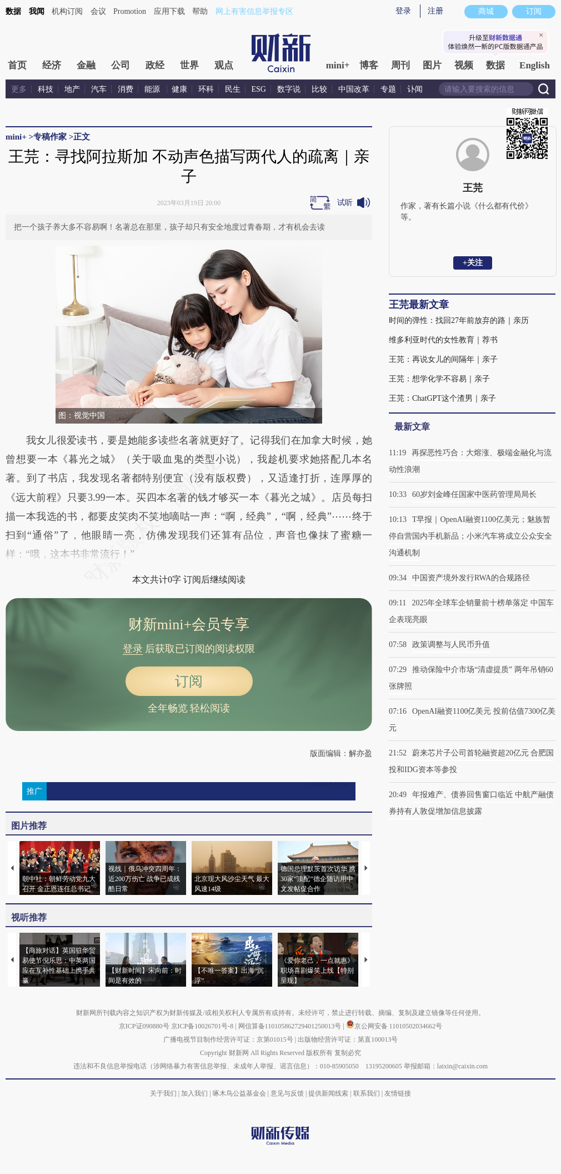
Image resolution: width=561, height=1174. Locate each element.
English (534, 65)
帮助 (200, 11)
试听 (345, 202)
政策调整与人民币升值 (451, 644)
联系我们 (366, 1093)
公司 (120, 65)
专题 (388, 89)
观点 (223, 65)
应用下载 (169, 11)
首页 (17, 65)
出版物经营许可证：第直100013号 (348, 1039)
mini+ (338, 65)
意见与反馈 (287, 1093)
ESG (259, 89)
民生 (233, 89)
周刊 (400, 65)
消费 (125, 89)
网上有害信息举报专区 (254, 11)
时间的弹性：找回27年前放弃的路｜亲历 (459, 320)
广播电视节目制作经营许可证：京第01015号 (228, 1039)
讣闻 (415, 89)
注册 (435, 11)
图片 (432, 65)
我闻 (36, 11)
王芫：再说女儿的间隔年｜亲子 (443, 359)
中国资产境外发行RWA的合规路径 (471, 578)
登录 (403, 11)
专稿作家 (50, 136)
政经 (155, 65)
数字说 (288, 89)
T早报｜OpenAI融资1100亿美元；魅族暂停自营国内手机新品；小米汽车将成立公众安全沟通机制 (470, 536)
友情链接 (397, 1093)
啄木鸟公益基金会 (240, 1093)
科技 (45, 89)
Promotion (129, 11)
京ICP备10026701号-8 (203, 1026)
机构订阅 (67, 11)
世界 (189, 65)
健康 (179, 89)
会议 (98, 11)
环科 (206, 89)
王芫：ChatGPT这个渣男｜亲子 (442, 398)
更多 (19, 89)
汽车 (99, 89)
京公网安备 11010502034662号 (394, 1026)
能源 (153, 89)
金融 (86, 65)
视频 (463, 65)
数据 (13, 11)
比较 (319, 89)
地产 (72, 89)
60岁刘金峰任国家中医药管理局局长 (474, 494)
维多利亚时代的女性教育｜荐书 (443, 340)
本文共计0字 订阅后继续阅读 (189, 579)
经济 (51, 65)
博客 (368, 65)
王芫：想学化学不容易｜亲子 (439, 379)
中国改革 (353, 89)
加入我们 (194, 1093)
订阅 (189, 681)
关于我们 (163, 1093)
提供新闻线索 (328, 1093)
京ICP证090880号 (144, 1026)
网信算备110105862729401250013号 (290, 1026)
